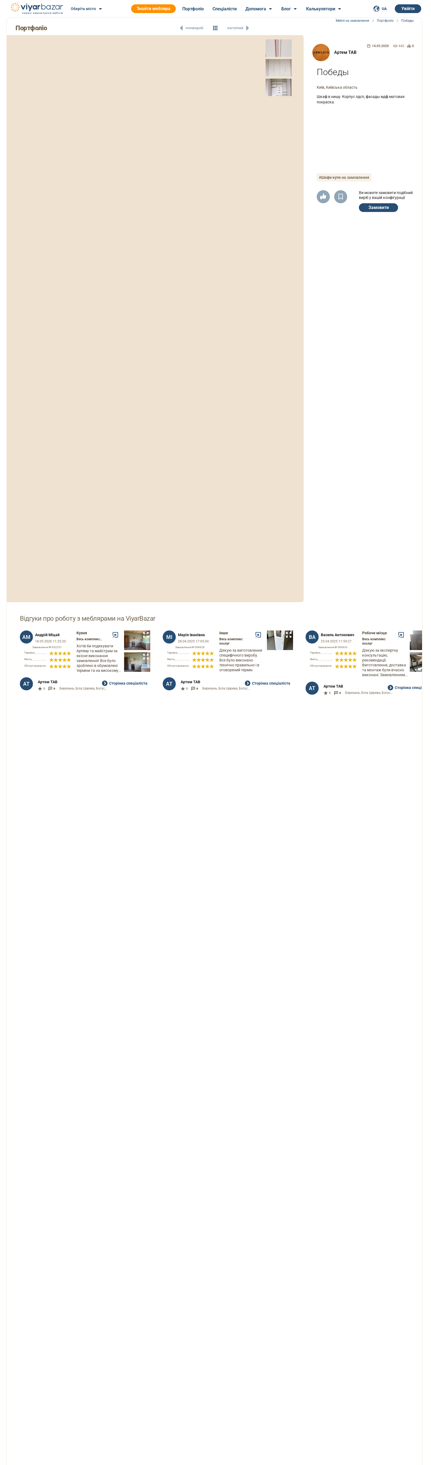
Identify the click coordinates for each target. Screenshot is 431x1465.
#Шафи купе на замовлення (344, 177)
